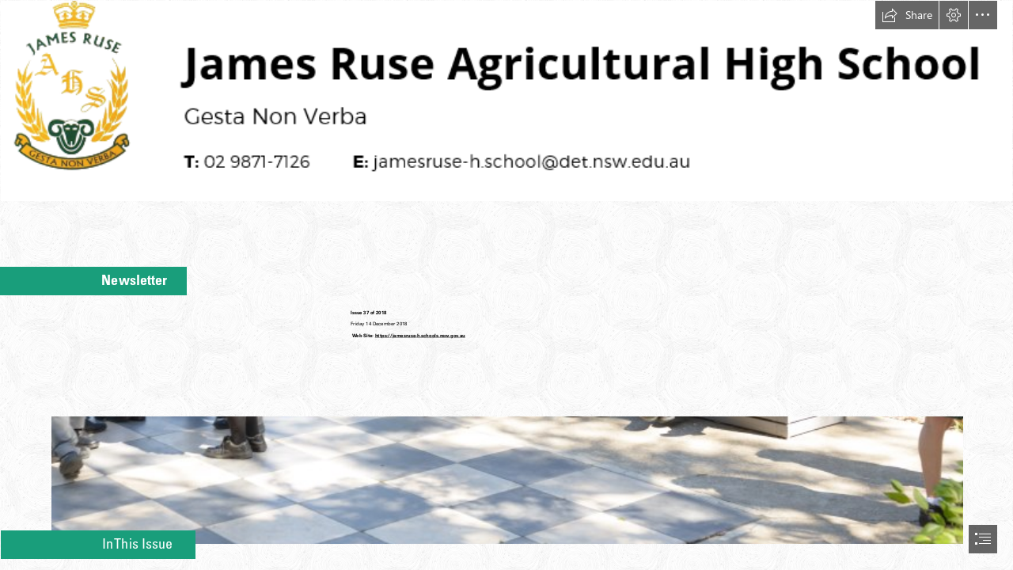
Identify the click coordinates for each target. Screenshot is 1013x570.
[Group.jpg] (506, 457)
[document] (506, 285)
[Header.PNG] (506, 101)
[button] (907, 15)
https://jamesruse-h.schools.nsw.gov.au (420, 335)
